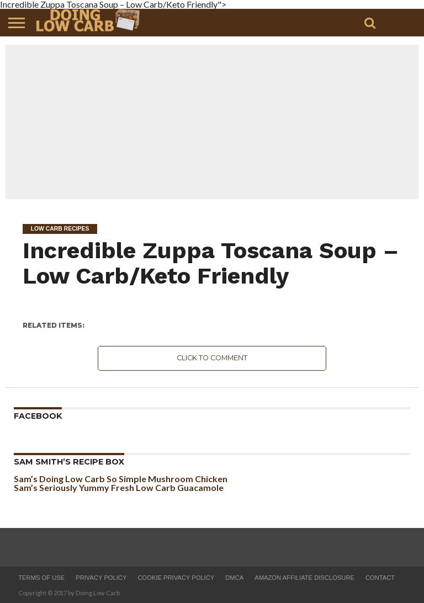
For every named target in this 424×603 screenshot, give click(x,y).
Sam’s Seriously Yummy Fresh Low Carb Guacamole (119, 487)
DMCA (234, 577)
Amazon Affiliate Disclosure (304, 577)
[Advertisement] (212, 122)
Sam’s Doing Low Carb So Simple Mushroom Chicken (120, 478)
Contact (380, 577)
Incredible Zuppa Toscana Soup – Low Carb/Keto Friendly (211, 263)
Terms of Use (41, 577)
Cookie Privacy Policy (175, 577)
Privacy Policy (101, 577)
